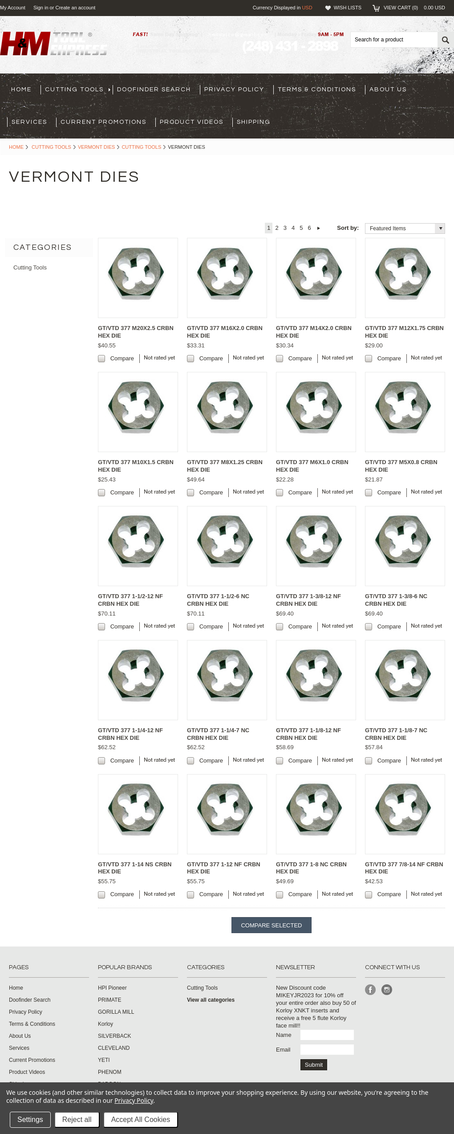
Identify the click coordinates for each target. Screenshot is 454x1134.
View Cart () (414, 7)
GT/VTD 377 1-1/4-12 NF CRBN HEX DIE (130, 734)
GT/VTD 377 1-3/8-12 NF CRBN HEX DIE (308, 600)
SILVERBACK (114, 1036)
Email (283, 1049)
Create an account (75, 7)
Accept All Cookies (140, 1119)
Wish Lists (347, 7)
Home (16, 147)
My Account (12, 7)
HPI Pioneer (112, 988)
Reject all (77, 1119)
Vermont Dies (96, 147)
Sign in (41, 7)
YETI (104, 1060)
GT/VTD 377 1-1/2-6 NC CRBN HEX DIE (218, 600)
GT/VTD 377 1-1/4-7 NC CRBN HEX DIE (218, 734)
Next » (319, 228)
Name (284, 1035)
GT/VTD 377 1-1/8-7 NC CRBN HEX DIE (396, 734)
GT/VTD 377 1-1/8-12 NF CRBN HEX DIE (308, 734)
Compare (122, 358)
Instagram (387, 989)
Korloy (105, 1024)
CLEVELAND (114, 1048)
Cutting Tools (51, 147)
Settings (30, 1119)
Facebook (370, 989)
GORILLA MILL (116, 1012)
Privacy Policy (133, 1100)
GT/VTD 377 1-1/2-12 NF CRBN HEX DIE (130, 600)
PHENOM (110, 1072)
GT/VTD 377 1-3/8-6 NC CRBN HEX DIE (396, 600)
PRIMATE (109, 1000)
